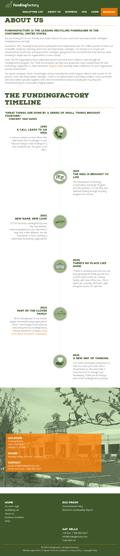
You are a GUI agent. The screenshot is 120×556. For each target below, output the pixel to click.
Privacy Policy (75, 546)
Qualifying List (33, 13)
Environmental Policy (72, 506)
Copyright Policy (90, 546)
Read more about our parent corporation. (29, 332)
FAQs (7, 520)
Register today (56, 65)
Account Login (12, 506)
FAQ (84, 13)
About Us (54, 13)
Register (109, 13)
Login (95, 13)
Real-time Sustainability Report (77, 509)
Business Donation (14, 517)
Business (71, 13)
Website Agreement (31, 546)
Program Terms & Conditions (54, 546)
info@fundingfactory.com (27, 465)
